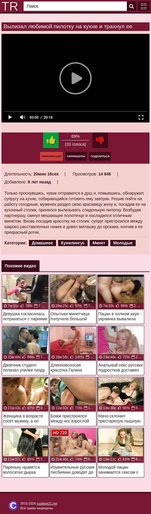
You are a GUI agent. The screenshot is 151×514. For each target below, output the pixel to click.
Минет (99, 243)
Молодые (123, 243)
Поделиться (100, 156)
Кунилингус (73, 243)
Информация (51, 156)
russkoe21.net (47, 503)
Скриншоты (76, 156)
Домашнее (42, 243)
